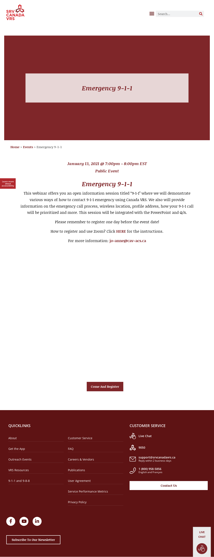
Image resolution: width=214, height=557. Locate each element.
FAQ (71, 449)
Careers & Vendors (81, 459)
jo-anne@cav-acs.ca (128, 240)
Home (14, 147)
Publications (76, 470)
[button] (152, 13)
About (12, 438)
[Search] (201, 14)
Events (28, 147)
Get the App (16, 449)
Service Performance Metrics (88, 491)
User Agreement (79, 481)
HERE (121, 231)
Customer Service (80, 438)
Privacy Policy (77, 502)
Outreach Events (20, 459)
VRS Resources (18, 470)
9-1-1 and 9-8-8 (19, 481)
